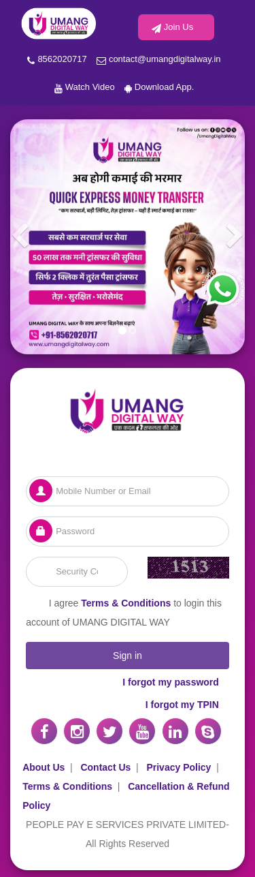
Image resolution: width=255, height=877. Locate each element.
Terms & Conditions (126, 603)
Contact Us (105, 767)
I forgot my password (170, 682)
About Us (43, 767)
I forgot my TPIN (182, 704)
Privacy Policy (178, 767)
